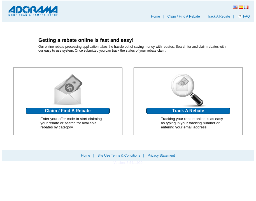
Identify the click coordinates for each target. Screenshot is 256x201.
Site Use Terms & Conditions (118, 155)
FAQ (246, 16)
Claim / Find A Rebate (183, 16)
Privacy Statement (161, 155)
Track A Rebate (218, 16)
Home (155, 16)
